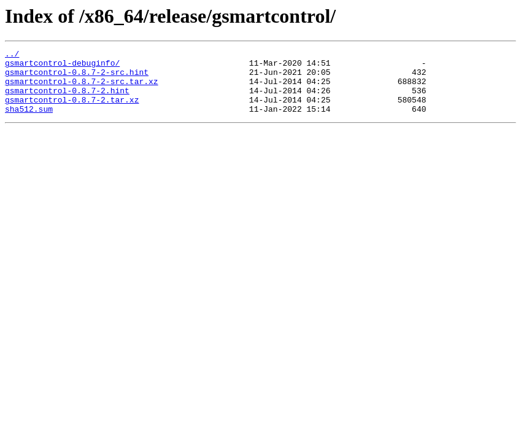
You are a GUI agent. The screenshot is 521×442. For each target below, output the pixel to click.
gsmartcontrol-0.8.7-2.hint (67, 99)
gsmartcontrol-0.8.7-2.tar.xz (72, 110)
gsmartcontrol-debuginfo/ (62, 66)
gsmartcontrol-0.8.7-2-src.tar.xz (81, 88)
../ (12, 55)
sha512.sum (29, 121)
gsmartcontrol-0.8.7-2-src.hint (77, 77)
